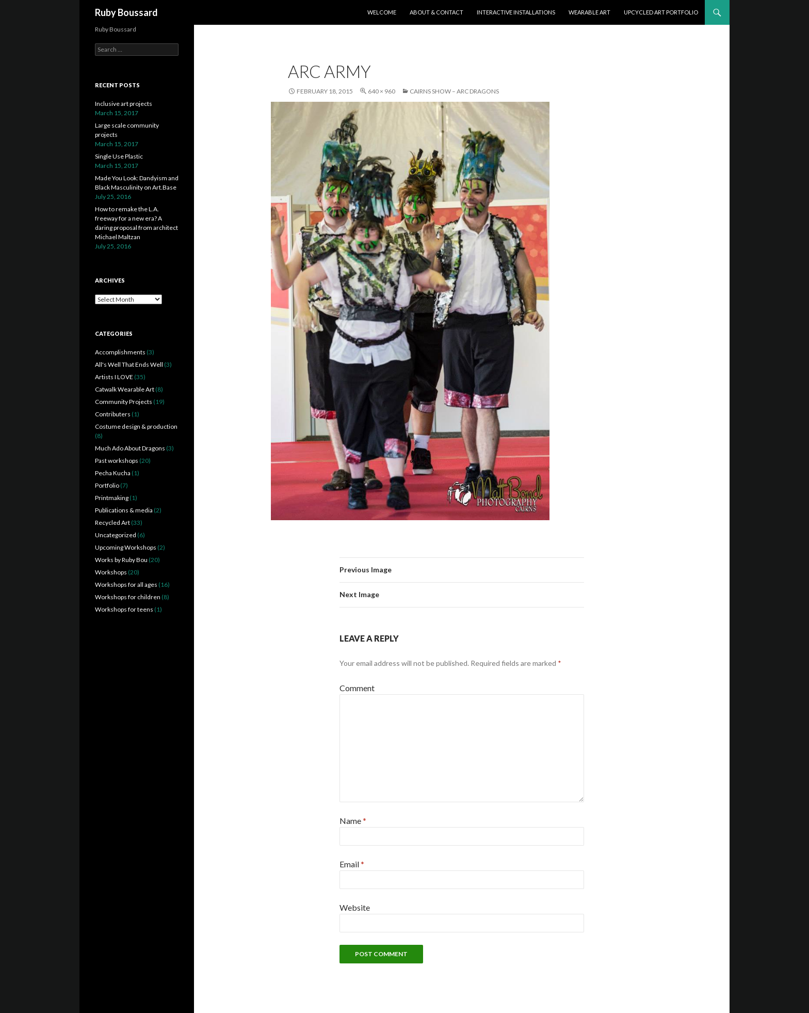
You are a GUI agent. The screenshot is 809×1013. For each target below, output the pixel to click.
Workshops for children (127, 597)
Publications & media (124, 510)
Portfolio (107, 485)
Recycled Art (112, 522)
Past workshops (116, 460)
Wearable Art (589, 12)
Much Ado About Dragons (130, 448)
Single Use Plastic (119, 156)
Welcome (381, 12)
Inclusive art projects (123, 103)
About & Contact (436, 12)
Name (352, 820)
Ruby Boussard (126, 12)
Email (351, 864)
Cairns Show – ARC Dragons (454, 91)
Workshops (111, 572)
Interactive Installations (516, 12)
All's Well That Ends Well (129, 364)
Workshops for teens (124, 609)
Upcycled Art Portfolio (661, 12)
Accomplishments (120, 352)
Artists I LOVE (114, 377)
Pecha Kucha (113, 473)
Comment (357, 688)
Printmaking (111, 498)
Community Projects (123, 402)
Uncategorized (115, 535)
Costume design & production (136, 426)
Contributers (113, 414)
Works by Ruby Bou (121, 560)
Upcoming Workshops (125, 547)
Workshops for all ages (126, 584)
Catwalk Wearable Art (124, 389)
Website (354, 907)
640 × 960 (381, 91)
